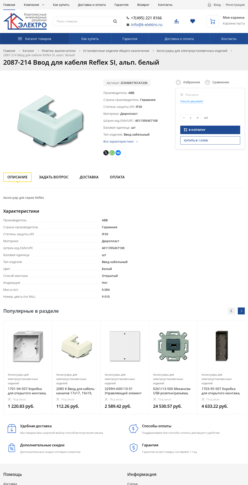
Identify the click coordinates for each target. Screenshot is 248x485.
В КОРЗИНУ (194, 131)
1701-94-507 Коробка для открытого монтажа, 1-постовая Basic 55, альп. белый (27, 390)
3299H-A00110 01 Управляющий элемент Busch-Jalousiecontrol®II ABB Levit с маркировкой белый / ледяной (124, 390)
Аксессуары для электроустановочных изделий (192, 51)
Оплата (117, 177)
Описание (17, 177)
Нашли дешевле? (191, 101)
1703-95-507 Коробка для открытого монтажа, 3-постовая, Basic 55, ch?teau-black (221, 390)
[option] (28, 367)
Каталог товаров (38, 38)
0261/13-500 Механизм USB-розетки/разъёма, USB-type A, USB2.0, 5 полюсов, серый (171, 390)
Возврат (143, 5)
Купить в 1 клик (196, 142)
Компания (32, 5)
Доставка (89, 177)
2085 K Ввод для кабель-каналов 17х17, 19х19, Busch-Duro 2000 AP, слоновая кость (75, 390)
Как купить (61, 5)
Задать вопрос (53, 177)
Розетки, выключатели (59, 51)
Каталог (28, 51)
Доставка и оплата (92, 5)
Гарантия (121, 5)
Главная (9, 5)
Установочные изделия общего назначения (116, 51)
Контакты (165, 5)
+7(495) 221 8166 (146, 17)
